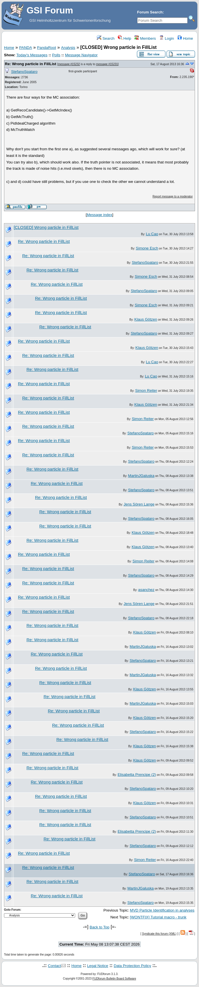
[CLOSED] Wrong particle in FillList (46, 227)
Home (185, 38)
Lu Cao (152, 234)
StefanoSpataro (24, 71)
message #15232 (69, 64)
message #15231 (107, 64)
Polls (56, 55)
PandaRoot (46, 47)
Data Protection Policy (132, 966)
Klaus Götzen (145, 319)
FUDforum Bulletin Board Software (114, 978)
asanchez (146, 590)
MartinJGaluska (141, 475)
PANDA (25, 47)
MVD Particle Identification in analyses (162, 910)
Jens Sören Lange (139, 504)
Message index (99, 215)
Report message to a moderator (173, 196)
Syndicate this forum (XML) (159, 933)
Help (124, 38)
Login (166, 38)
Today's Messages (31, 55)
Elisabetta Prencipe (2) (137, 774)
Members (145, 38)
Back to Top (99, 927)
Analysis (68, 47)
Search (105, 38)
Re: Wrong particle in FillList (30, 64)
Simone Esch (147, 248)
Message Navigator (81, 55)
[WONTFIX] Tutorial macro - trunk (158, 917)
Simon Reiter (146, 390)
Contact (54, 966)
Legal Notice (97, 966)
